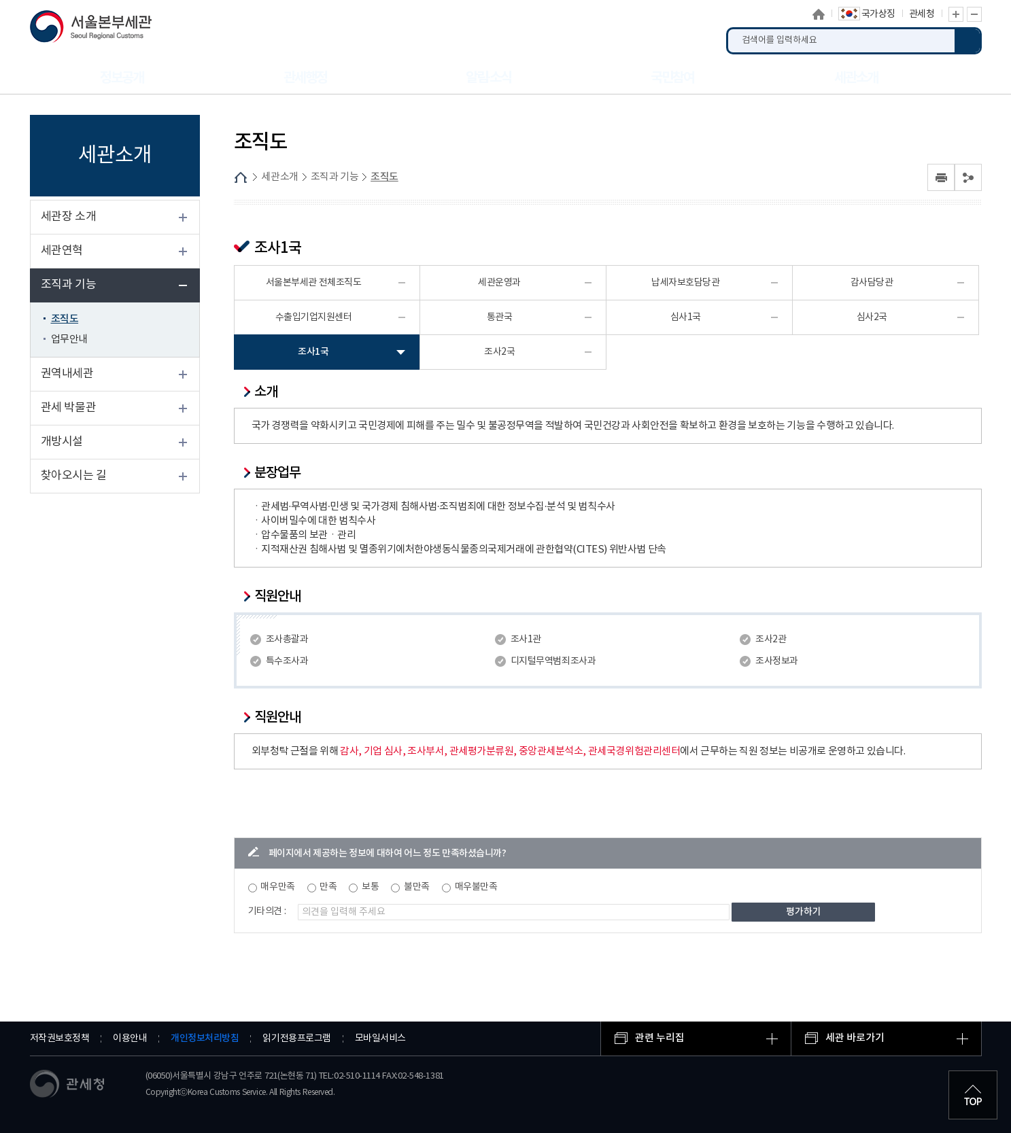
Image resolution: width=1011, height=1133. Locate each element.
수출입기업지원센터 (313, 317)
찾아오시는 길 (74, 476)
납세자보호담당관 (685, 282)
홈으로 (819, 14)
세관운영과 (499, 282)
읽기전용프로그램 (296, 1038)
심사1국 (685, 317)
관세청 (922, 14)
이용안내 (130, 1038)
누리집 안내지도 (964, 77)
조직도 (65, 319)
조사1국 (313, 352)
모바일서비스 (380, 1038)
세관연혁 (62, 251)
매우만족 (277, 887)
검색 (968, 40)
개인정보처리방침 (205, 1038)
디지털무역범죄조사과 (553, 661)
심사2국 (872, 317)
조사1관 (526, 639)
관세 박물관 (69, 408)
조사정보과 (776, 661)
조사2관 (770, 639)
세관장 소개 (69, 217)
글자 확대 (955, 14)
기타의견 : (267, 911)
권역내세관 (67, 374)
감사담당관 (872, 282)
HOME (240, 177)
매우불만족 (476, 887)
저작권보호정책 (60, 1038)
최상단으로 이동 (973, 1095)
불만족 (417, 887)
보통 (370, 887)
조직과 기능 (69, 285)
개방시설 (62, 442)
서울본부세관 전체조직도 (314, 282)
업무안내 (69, 339)
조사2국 (499, 352)
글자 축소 (974, 14)
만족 (328, 887)
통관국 (500, 317)
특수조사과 (287, 661)
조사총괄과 (287, 639)
